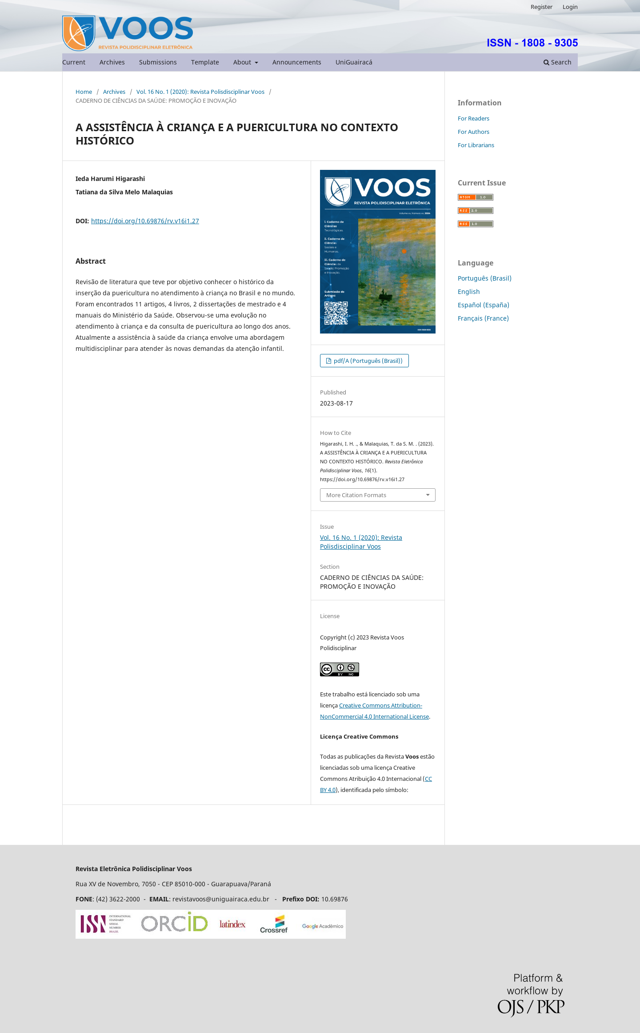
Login (570, 7)
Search (558, 62)
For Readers (473, 118)
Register (541, 7)
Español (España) (483, 305)
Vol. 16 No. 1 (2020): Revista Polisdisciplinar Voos (200, 92)
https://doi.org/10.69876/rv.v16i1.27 (145, 221)
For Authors (473, 132)
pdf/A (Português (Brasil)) (367, 361)
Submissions (158, 62)
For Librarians (476, 145)
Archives (112, 62)
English (469, 291)
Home (84, 92)
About (243, 62)
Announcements (296, 62)
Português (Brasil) (485, 278)
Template (205, 62)
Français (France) (483, 318)
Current (73, 62)
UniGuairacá (354, 62)
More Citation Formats (356, 495)
